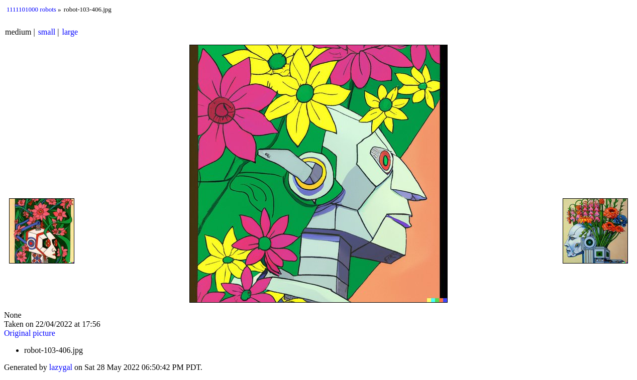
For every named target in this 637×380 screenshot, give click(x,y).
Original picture (29, 333)
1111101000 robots (31, 9)
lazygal (60, 367)
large (70, 32)
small (47, 32)
